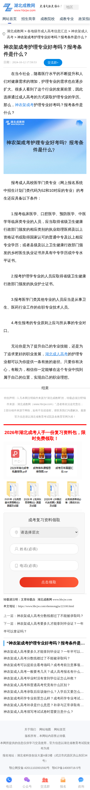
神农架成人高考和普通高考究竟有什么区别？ (37, 685)
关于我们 (30, 729)
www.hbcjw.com (62, 599)
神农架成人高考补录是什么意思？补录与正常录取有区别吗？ (45, 705)
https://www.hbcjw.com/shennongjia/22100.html (46, 606)
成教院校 (47, 19)
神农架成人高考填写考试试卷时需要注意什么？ (39, 711)
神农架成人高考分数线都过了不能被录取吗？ (50, 616)
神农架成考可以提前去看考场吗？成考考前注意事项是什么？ (45, 665)
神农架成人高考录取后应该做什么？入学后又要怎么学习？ (45, 691)
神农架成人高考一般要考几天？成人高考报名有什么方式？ (45, 671)
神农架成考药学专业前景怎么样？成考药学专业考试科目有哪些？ (45, 698)
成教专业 (67, 19)
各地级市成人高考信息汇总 (47, 31)
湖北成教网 (15, 31)
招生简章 (28, 19)
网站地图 (45, 729)
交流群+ (53, 62)
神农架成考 (24, 105)
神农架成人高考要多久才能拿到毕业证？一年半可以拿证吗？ (45, 651)
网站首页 (9, 19)
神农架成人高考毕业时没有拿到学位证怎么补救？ (40, 678)
